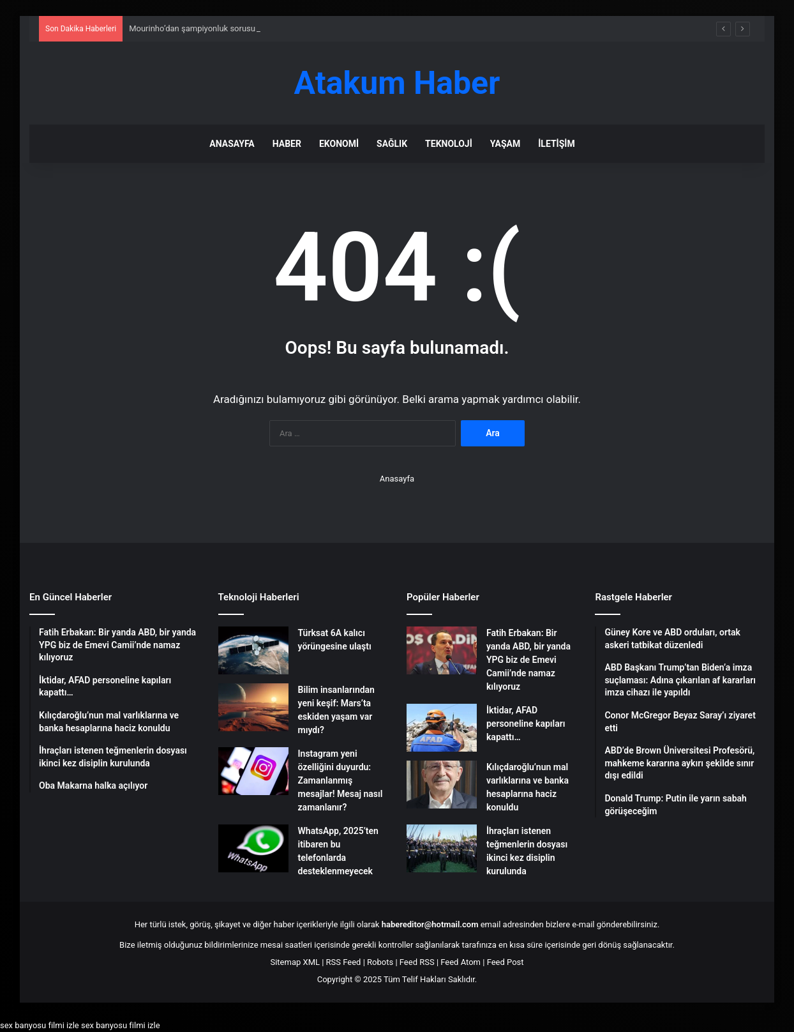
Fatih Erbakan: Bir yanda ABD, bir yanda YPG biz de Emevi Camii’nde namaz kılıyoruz (528, 660)
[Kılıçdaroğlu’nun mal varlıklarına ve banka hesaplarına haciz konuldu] (442, 784)
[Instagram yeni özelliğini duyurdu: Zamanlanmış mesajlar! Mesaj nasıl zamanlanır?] (253, 771)
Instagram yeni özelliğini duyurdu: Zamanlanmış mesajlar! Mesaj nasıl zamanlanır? (340, 780)
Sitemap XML (295, 962)
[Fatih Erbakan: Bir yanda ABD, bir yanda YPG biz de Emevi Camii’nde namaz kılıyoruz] (442, 650)
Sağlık (392, 144)
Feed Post (505, 962)
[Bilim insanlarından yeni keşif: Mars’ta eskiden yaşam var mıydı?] (253, 707)
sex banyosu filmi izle (39, 1025)
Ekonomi (339, 144)
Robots (380, 962)
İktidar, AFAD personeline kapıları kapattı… (525, 723)
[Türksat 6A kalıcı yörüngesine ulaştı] (253, 650)
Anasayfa (231, 144)
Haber (287, 144)
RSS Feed (343, 962)
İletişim (556, 144)
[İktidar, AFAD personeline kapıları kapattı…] (442, 728)
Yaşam (505, 144)
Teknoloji (448, 144)
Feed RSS (417, 962)
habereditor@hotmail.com (430, 924)
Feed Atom (460, 962)
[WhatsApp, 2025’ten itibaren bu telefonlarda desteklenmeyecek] (253, 848)
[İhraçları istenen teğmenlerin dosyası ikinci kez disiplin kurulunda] (442, 848)
